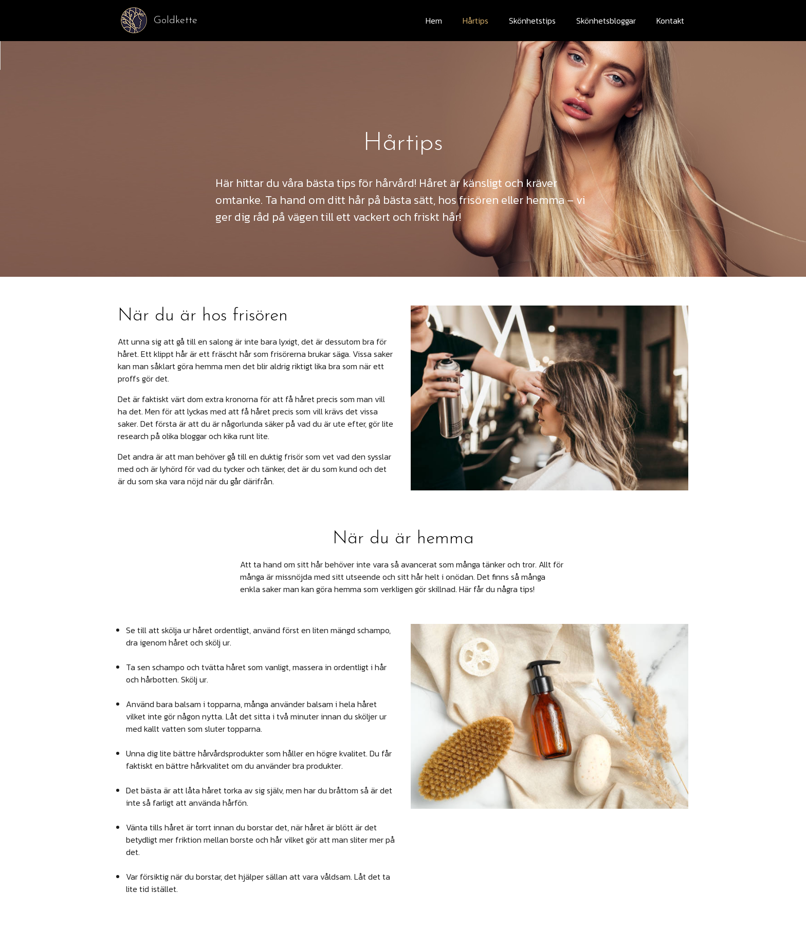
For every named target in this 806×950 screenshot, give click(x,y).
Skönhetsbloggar (606, 20)
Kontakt (670, 20)
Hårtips (475, 20)
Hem (434, 20)
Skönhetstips (532, 20)
